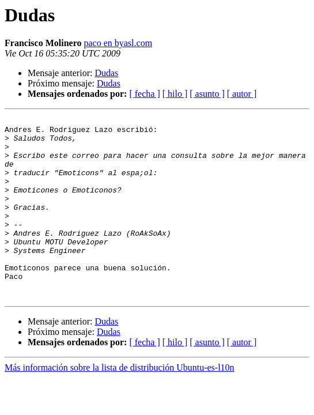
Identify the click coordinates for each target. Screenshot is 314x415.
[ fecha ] (144, 94)
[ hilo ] (175, 94)
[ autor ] (242, 94)
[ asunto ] (207, 94)
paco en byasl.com (118, 43)
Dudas (106, 73)
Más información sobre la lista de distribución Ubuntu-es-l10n (119, 404)
